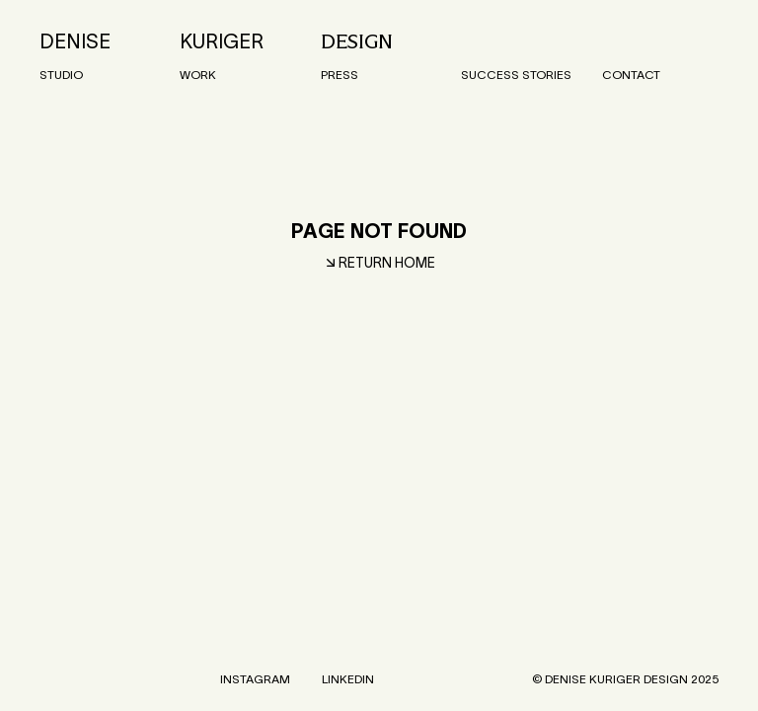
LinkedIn (348, 678)
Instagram (255, 678)
